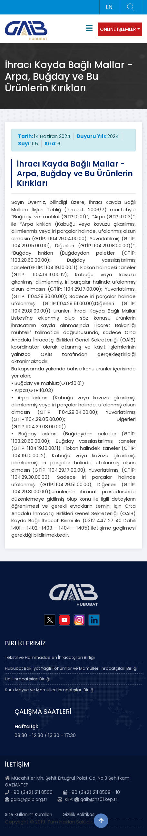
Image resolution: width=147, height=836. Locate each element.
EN (109, 7)
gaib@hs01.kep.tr (95, 799)
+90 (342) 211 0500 (32, 792)
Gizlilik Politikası (79, 814)
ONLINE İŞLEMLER (118, 29)
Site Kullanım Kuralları (28, 814)
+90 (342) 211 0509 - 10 (91, 792)
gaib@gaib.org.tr (26, 799)
